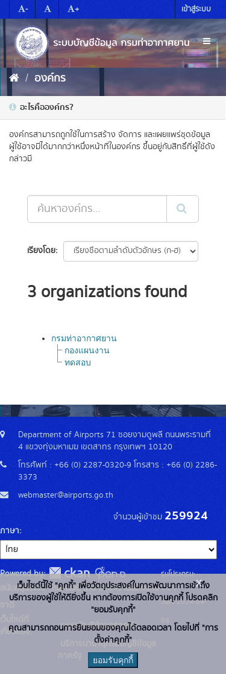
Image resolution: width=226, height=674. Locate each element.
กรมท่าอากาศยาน (84, 338)
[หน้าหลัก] (14, 78)
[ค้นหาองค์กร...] (97, 209)
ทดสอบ (77, 362)
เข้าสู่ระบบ (196, 9)
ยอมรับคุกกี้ (113, 660)
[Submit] (182, 209)
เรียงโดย (41, 251)
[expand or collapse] (206, 42)
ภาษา (9, 531)
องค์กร (50, 78)
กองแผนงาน (87, 350)
